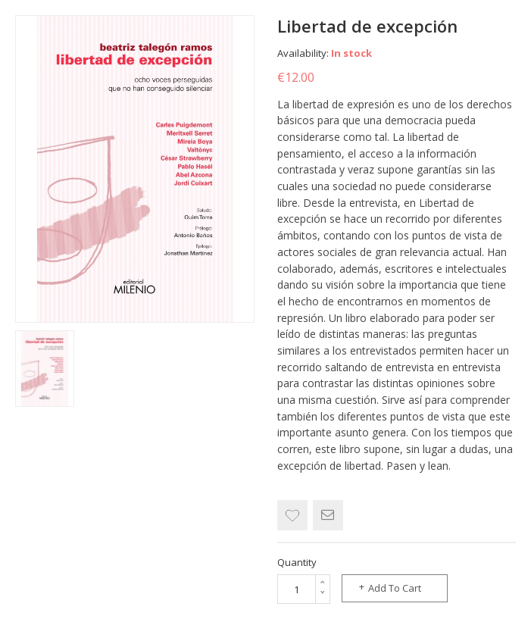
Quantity (297, 562)
